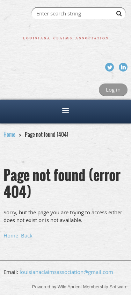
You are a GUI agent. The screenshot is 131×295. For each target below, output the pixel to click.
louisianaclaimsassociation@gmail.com (66, 271)
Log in (113, 89)
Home (9, 134)
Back (26, 235)
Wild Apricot (70, 286)
